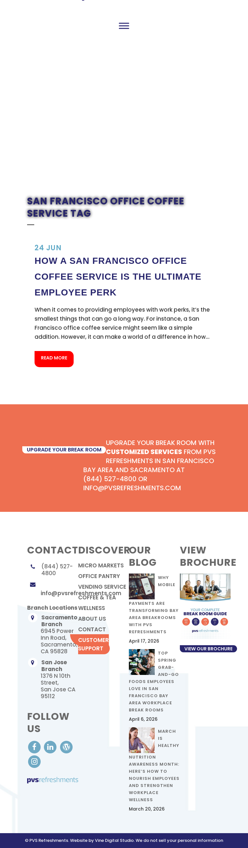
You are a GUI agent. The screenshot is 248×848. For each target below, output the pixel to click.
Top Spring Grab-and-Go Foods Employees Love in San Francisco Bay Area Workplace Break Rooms (154, 681)
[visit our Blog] (66, 746)
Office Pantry (99, 576)
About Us (92, 619)
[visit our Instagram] (34, 761)
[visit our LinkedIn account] (51, 746)
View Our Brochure (208, 649)
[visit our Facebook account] (35, 746)
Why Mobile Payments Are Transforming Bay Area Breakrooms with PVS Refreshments (154, 604)
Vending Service (102, 587)
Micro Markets (101, 565)
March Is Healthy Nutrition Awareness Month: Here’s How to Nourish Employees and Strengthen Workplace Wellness (154, 765)
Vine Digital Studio (114, 840)
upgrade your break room (64, 449)
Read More (54, 358)
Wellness (91, 608)
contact (92, 629)
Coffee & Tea (97, 597)
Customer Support (93, 644)
